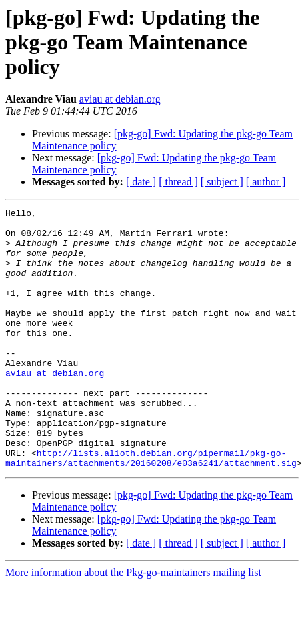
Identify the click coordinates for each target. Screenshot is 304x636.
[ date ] (141, 181)
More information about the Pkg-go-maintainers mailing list (133, 624)
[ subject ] (222, 181)
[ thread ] (178, 181)
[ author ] (266, 181)
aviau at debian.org (120, 99)
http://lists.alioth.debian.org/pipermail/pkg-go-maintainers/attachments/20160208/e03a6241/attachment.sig (151, 509)
